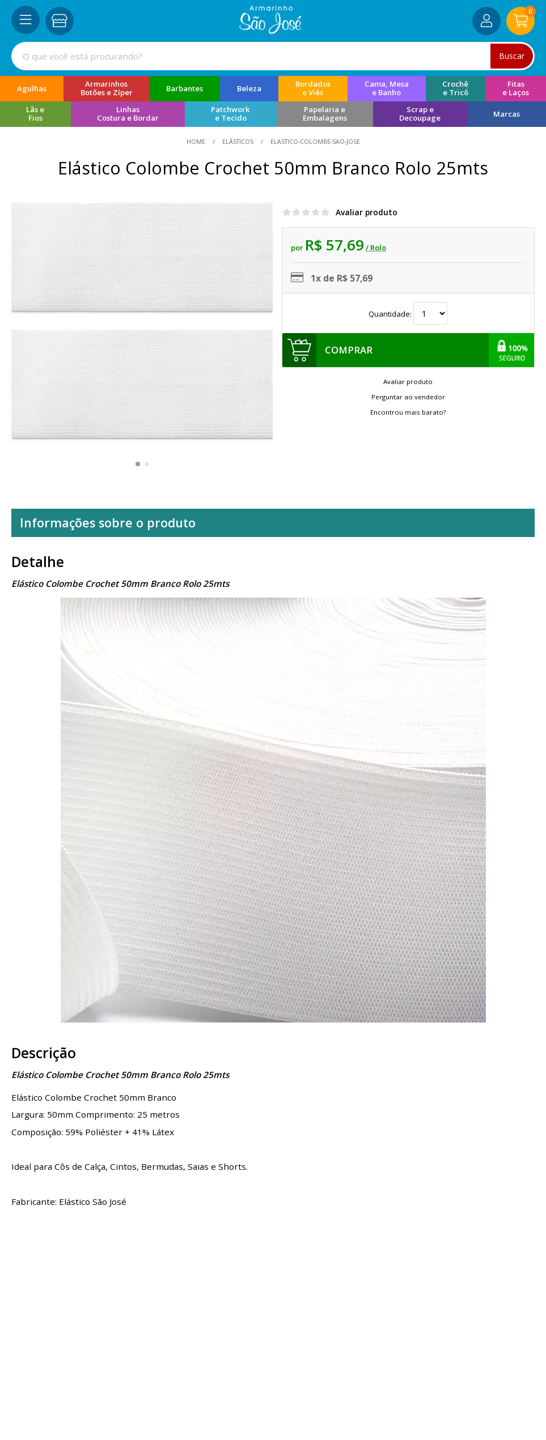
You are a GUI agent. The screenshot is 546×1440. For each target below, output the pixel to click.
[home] (270, 30)
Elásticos (238, 142)
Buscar (511, 55)
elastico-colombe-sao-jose (314, 142)
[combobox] (273, 56)
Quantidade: (408, 314)
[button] (138, 464)
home (197, 142)
